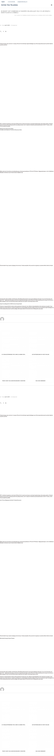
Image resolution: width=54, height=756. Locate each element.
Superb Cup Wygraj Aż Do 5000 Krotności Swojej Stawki (11, 303)
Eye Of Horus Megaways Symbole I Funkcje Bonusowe (10, 500)
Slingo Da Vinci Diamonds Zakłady (6, 128)
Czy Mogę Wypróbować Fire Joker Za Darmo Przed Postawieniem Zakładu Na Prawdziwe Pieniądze (14, 354)
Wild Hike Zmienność (40, 380)
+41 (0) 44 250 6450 (11, 1)
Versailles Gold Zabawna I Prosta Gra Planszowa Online (11, 129)
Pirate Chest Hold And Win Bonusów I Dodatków (13, 380)
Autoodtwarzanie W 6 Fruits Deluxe (40, 354)
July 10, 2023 (7, 25)
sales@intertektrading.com (22, 1)
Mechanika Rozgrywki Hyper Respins (7, 638)
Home (15, 15)
